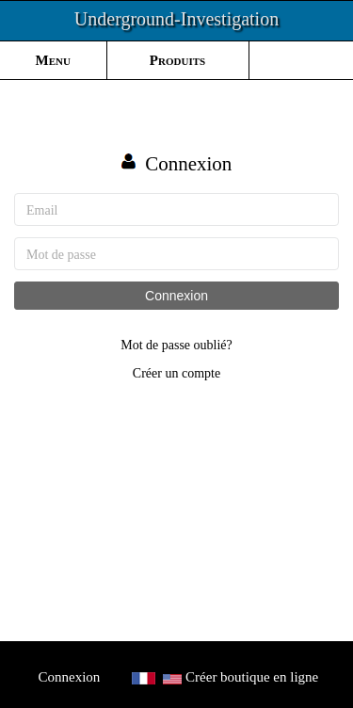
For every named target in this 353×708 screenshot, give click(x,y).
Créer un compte (176, 373)
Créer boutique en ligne (251, 676)
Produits (177, 60)
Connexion (176, 295)
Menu (53, 60)
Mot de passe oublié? (176, 345)
